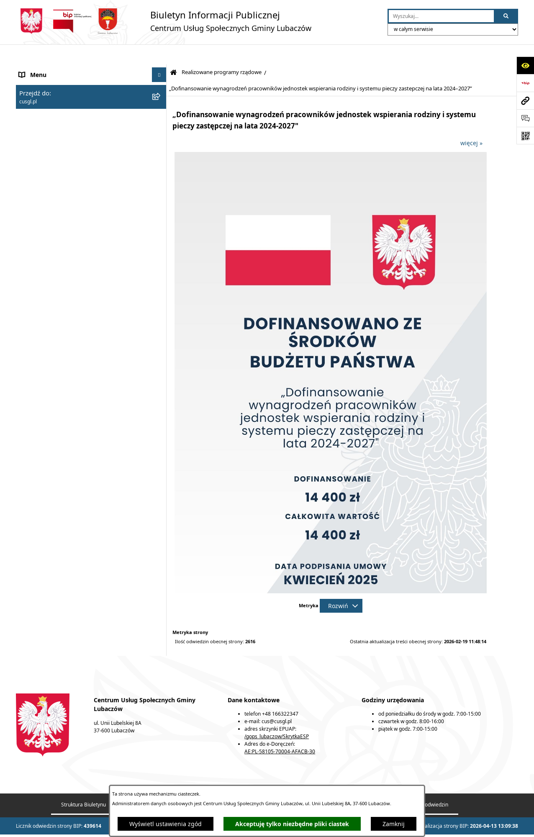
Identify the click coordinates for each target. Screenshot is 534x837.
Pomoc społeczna (43, 111)
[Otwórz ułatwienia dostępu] (525, 65)
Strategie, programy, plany (56, 488)
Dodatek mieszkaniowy (50, 197)
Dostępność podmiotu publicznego (68, 509)
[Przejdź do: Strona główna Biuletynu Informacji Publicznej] (173, 52)
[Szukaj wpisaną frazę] (506, 16)
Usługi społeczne (43, 90)
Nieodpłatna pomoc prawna (58, 467)
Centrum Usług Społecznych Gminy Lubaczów (83, 69)
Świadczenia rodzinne (49, 132)
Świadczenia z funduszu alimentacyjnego (77, 153)
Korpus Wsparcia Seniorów (56, 404)
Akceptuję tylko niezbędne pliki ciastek (292, 824)
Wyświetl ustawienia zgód (165, 824)
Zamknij (394, 824)
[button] (160, 69)
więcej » (471, 123)
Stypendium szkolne (47, 182)
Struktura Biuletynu (83, 784)
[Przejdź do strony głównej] (163, 21)
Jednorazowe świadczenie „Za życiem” (72, 168)
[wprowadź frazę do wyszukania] (441, 16)
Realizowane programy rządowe (64, 212)
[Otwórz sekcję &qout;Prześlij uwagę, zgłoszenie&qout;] (525, 118)
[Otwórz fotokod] (525, 135)
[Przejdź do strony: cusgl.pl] (525, 100)
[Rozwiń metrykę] (341, 586)
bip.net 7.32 (479, 825)
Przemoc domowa (43, 446)
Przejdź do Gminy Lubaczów (58, 530)
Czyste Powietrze (42, 425)
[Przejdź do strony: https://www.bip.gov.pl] (525, 83)
